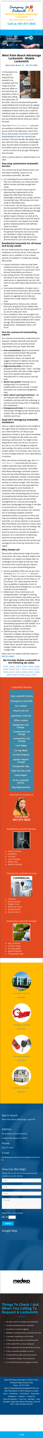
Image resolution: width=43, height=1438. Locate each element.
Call (21, 1435)
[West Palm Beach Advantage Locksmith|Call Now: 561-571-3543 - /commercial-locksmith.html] (21, 981)
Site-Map (31, 1399)
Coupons (21, 1396)
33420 (24, 672)
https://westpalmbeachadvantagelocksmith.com (21, 1388)
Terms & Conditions (10, 1399)
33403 (18, 666)
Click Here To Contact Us (21, 794)
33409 (12, 669)
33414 (15, 675)
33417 (12, 672)
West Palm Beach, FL (15, 65)
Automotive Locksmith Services (21, 921)
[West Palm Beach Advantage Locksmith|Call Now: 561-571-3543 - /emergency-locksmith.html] (21, 1012)
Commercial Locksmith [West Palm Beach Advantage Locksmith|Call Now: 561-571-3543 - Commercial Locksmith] (21, 993)
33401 (5, 666)
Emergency (12, 1396)
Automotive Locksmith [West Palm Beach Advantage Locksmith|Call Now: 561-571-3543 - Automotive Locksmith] (21, 1056)
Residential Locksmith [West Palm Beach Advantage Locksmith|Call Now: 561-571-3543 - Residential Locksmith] (21, 1088)
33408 (36, 672)
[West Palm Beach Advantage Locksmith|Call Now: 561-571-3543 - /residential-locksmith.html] (21, 1075)
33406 (36, 666)
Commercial (24, 1394)
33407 (5, 669)
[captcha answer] (12, 1217)
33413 (30, 669)
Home (5, 1394)
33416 (5, 672)
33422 (30, 672)
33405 (30, 666)
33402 (12, 666)
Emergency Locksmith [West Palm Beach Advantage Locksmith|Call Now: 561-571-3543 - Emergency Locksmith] (21, 1025)
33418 (21, 675)
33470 (34, 675)
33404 (24, 666)
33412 (24, 669)
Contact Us (31, 1396)
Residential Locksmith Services (21, 829)
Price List (22, 1399)
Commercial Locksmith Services (21, 873)
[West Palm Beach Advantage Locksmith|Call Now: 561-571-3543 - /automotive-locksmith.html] (21, 1044)
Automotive (35, 1394)
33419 (18, 672)
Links (38, 1399)
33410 (9, 675)
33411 (18, 669)
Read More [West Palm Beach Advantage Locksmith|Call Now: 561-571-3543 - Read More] (21, 997)
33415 (36, 669)
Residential (14, 1394)
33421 (27, 675)
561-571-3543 (27, 24)
